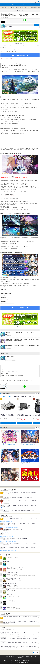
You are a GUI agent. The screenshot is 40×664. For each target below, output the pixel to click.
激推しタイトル (22, 10)
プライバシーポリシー (21, 656)
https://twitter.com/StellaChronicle (7, 303)
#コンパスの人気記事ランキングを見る (7, 521)
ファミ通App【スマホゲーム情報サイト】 (7, 7)
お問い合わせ (5, 656)
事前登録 (16, 10)
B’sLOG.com (19, 657)
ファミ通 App (4, 2)
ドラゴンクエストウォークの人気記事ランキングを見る (9, 527)
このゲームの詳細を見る (11, 360)
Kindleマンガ (16, 396)
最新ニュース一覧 (19, 7)
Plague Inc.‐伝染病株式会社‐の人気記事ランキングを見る (9, 550)
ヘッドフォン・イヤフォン (6, 396)
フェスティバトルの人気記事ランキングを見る (8, 541)
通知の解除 (28, 656)
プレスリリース (26, 7)
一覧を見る (37, 393)
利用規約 (10, 656)
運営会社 (14, 656)
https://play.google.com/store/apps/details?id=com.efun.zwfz (12, 294)
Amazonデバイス (24, 396)
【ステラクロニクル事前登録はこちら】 (20, 55)
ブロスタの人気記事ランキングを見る (7, 536)
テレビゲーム (31, 396)
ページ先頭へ (36, 652)
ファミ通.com (33, 656)
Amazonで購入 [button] (8, 422)
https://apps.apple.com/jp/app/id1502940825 (9, 290)
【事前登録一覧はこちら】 (20, 43)
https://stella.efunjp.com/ (5, 299)
